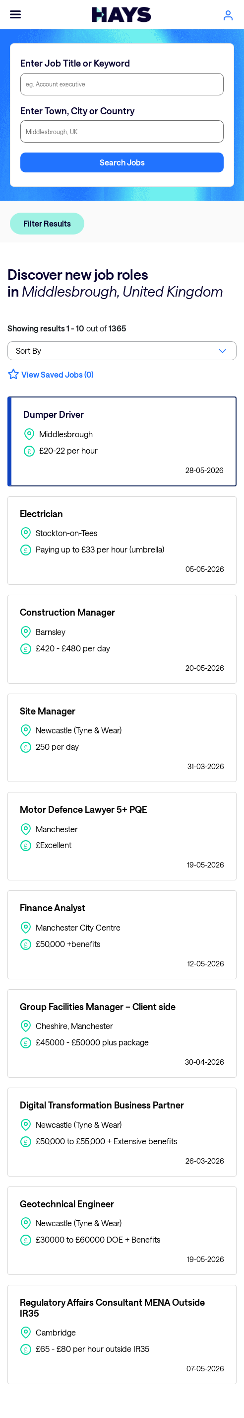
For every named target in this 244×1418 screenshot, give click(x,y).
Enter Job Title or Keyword (75, 63)
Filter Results (47, 223)
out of (66, 328)
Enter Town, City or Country (77, 110)
